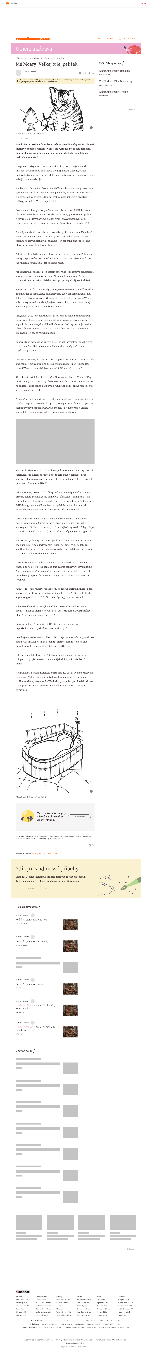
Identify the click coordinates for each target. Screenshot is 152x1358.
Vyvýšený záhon (114, 1324)
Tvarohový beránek (83, 1303)
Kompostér (90, 1324)
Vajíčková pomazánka (63, 1315)
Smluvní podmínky (54, 1340)
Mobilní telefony (44, 1327)
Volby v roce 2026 (22, 1300)
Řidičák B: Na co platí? (125, 1309)
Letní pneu (82, 1327)
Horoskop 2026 (21, 1315)
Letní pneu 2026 (123, 1300)
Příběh (41, 854)
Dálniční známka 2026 (125, 1303)
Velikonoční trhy (73, 1321)
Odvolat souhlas (119, 1340)
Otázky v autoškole (124, 1312)
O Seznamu (40, 1340)
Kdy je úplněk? (21, 1312)
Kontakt (76, 1340)
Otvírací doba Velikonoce (44, 1309)
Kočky (34, 854)
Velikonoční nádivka (63, 1300)
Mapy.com (48, 1321)
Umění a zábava (24, 1006)
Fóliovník (105, 1324)
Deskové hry (91, 1327)
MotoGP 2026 (102, 1315)
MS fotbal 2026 (102, 1312)
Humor (48, 854)
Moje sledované (105, 38)
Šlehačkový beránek (84, 1312)
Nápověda (67, 1340)
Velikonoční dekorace (43, 1306)
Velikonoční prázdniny (43, 1312)
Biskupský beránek (83, 1306)
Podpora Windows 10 (112, 1321)
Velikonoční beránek (84, 1300)
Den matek (20, 1309)
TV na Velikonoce (42, 1315)
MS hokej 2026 (102, 1306)
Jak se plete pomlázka (43, 1303)
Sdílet (91, 73)
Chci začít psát (127, 38)
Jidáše (58, 1306)
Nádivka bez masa (62, 1303)
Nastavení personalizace (76, 1343)
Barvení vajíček (41, 1300)
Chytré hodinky (110, 1327)
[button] (55, 109)
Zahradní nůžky (79, 1324)
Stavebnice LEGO (57, 1327)
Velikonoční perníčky (63, 1312)
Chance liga (101, 1300)
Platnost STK (121, 1315)
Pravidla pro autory (103, 1340)
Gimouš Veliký (29, 72)
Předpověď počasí (59, 1321)
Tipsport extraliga (103, 1303)
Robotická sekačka (65, 1324)
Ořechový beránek (83, 1309)
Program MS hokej (103, 1309)
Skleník (97, 1324)
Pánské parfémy (123, 1327)
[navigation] (3, 3)
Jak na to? (48, 888)
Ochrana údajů (87, 1340)
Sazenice (45, 1324)
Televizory (100, 1327)
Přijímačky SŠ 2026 (22, 1303)
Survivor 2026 (84, 1321)
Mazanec (59, 1309)
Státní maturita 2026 (23, 1306)
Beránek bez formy (83, 1315)
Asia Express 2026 (97, 1321)
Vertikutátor (53, 1324)
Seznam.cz (144, 3)
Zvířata (55, 854)
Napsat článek (79, 817)
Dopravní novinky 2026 (125, 1306)
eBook (82, 73)
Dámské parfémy (71, 1327)
